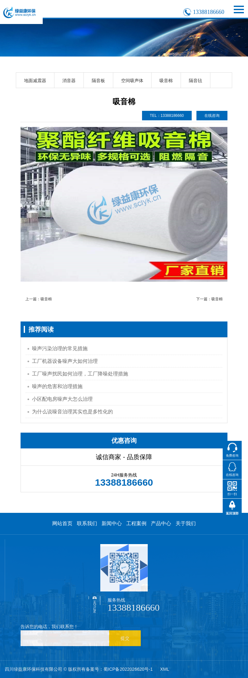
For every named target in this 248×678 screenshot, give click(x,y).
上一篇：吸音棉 (38, 299)
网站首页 (62, 523)
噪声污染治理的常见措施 (60, 348)
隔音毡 (195, 80)
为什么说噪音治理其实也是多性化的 (72, 411)
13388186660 (208, 12)
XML (164, 669)
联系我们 (87, 523)
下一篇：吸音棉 (209, 299)
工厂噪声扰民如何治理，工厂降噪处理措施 (80, 373)
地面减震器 (35, 80)
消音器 (69, 80)
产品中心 (161, 523)
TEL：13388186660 (167, 115)
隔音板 (98, 80)
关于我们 (186, 523)
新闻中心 (112, 523)
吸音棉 (166, 80)
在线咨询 (212, 115)
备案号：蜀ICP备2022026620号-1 (119, 669)
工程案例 (136, 523)
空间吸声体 (132, 80)
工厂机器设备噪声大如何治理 (65, 361)
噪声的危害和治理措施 (57, 386)
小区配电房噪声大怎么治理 (62, 399)
